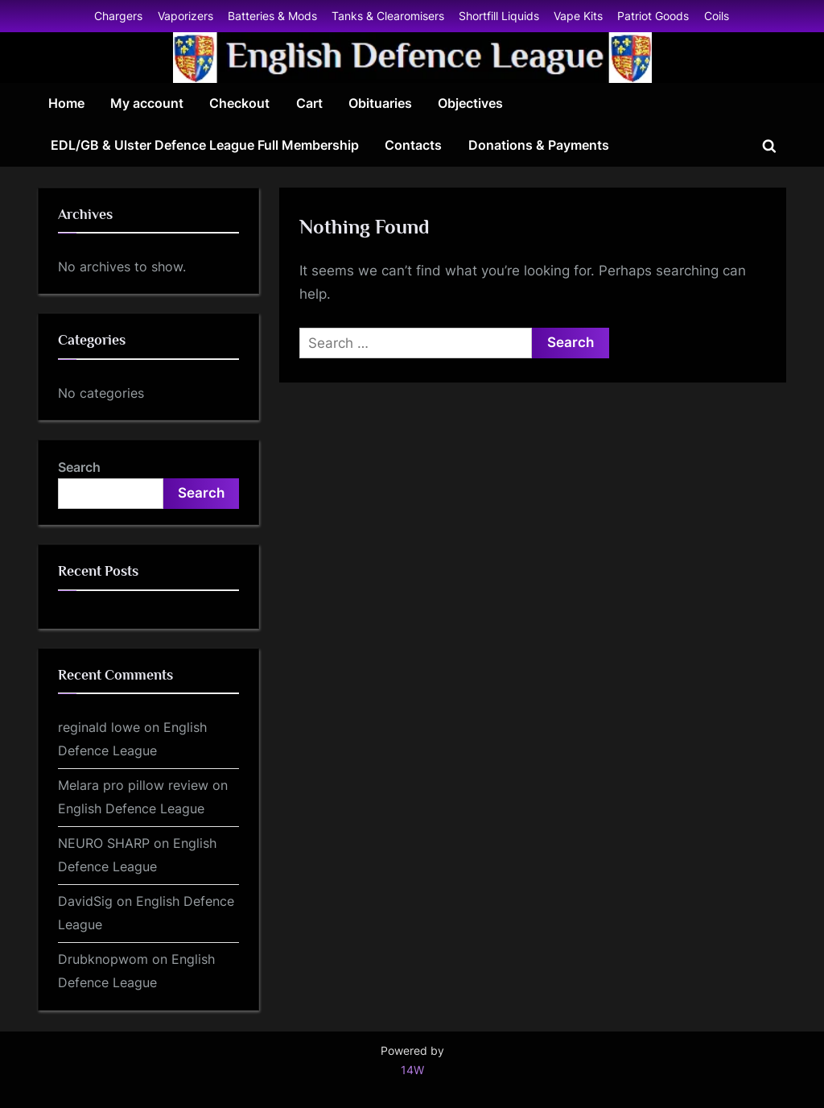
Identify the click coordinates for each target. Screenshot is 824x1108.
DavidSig (85, 901)
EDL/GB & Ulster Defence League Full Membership (205, 145)
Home (66, 103)
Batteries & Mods (272, 16)
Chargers (118, 16)
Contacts (413, 145)
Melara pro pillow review (133, 785)
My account (146, 103)
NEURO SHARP (104, 843)
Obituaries (380, 103)
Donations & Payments (538, 145)
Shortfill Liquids (499, 16)
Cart (309, 103)
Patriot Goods (653, 16)
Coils (716, 16)
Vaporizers (185, 16)
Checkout (239, 103)
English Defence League (131, 808)
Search (79, 467)
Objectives (470, 103)
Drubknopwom (103, 959)
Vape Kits (578, 16)
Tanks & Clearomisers (388, 16)
